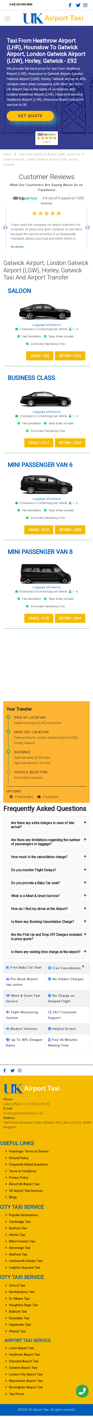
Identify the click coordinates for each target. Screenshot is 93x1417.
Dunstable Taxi (19, 1319)
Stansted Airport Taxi (24, 1362)
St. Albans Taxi (19, 1300)
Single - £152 (34, 619)
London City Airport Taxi (26, 1375)
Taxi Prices (16, 1395)
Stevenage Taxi (19, 1249)
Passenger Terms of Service (29, 1153)
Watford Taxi (18, 1256)
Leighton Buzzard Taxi (24, 1269)
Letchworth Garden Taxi (25, 1262)
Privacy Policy (18, 1179)
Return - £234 (68, 443)
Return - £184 (68, 355)
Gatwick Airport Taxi (23, 1369)
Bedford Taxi (18, 1229)
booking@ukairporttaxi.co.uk (23, 1114)
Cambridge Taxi (20, 1223)
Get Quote (30, 115)
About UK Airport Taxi (24, 1185)
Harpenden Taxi (20, 1326)
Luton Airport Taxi (21, 1349)
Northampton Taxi (21, 1293)
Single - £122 (34, 530)
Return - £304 (68, 619)
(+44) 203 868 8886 (21, 4)
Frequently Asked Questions (28, 1166)
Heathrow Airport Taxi (24, 1356)
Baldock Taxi (18, 1313)
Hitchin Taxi (17, 1236)
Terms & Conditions (22, 1172)
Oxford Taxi (17, 1287)
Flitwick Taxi (17, 1332)
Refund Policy (18, 1159)
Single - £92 (35, 355)
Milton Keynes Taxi (22, 1243)
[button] (5, 227)
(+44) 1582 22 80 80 (36, 1105)
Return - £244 (68, 530)
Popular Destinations (23, 1216)
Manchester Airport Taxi (26, 1382)
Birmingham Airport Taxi (26, 1389)
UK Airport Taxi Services (26, 1192)
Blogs (13, 1198)
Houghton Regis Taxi (23, 1306)
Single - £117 (34, 443)
